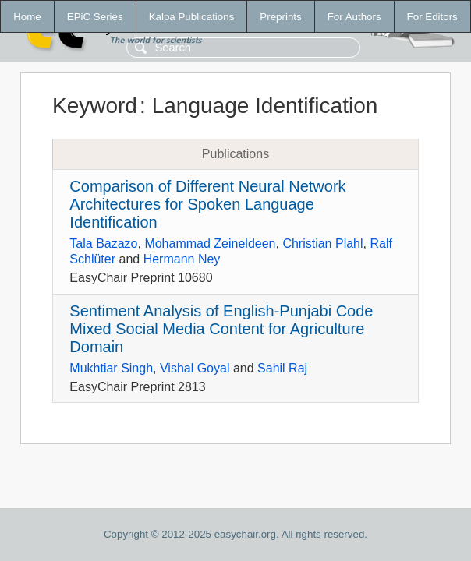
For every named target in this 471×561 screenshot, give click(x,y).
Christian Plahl (322, 243)
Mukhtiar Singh (111, 368)
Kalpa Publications (192, 17)
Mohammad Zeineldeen (209, 243)
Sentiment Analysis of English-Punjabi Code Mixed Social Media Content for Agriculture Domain (221, 328)
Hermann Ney (182, 259)
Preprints (280, 17)
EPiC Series (95, 17)
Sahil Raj (282, 368)
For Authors (354, 17)
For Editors (432, 17)
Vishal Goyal (195, 368)
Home (27, 17)
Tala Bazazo (103, 243)
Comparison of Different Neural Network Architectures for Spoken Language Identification (207, 204)
